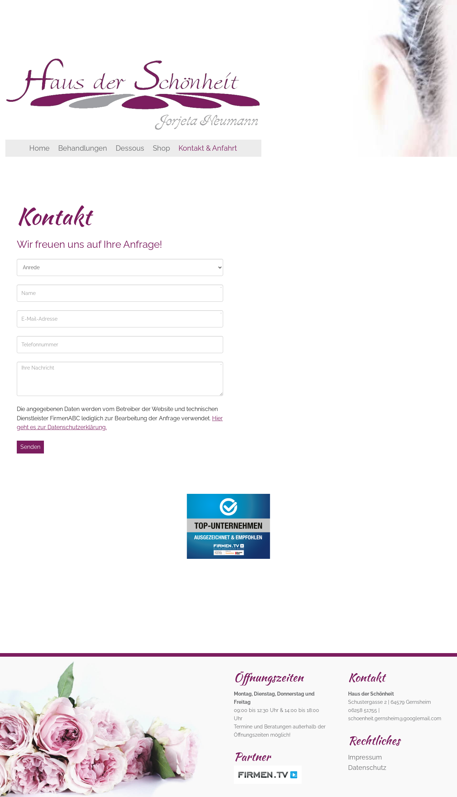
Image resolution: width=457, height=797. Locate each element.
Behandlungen (82, 148)
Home (39, 148)
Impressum (365, 757)
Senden (30, 446)
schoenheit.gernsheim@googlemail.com (394, 718)
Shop (161, 148)
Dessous (130, 148)
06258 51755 (362, 710)
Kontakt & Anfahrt (208, 148)
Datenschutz (367, 767)
